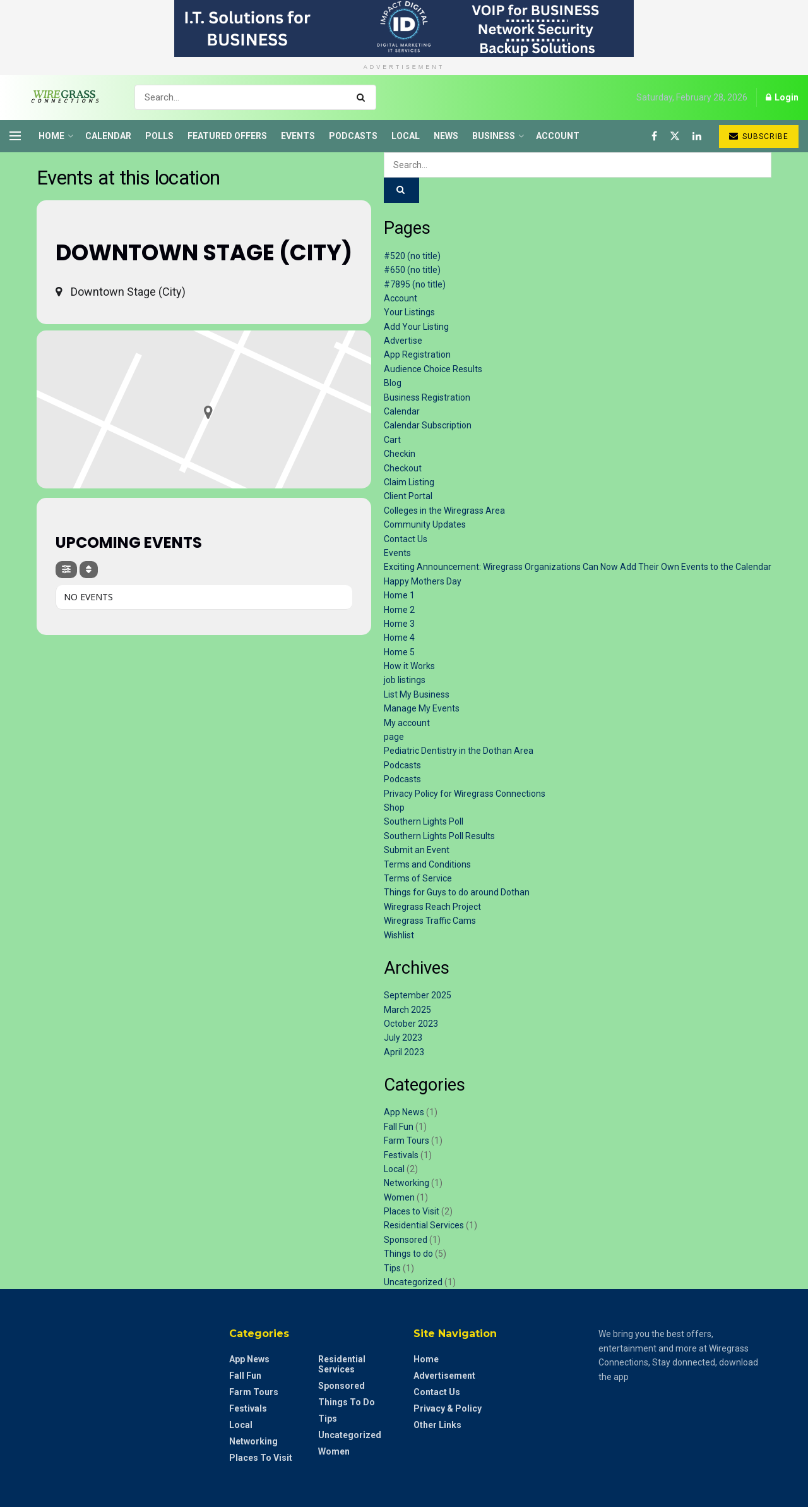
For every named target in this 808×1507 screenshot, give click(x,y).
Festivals (401, 1155)
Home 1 (399, 595)
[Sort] (89, 569)
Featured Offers (227, 136)
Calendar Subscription (428, 425)
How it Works (409, 666)
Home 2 (399, 610)
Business (493, 136)
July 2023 (403, 1037)
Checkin (399, 454)
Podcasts (353, 136)
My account (407, 723)
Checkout (403, 468)
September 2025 (417, 995)
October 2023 (411, 1024)
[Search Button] (363, 97)
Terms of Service (418, 878)
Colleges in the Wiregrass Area (444, 510)
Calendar (108, 136)
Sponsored (405, 1240)
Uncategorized (413, 1282)
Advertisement (444, 1376)
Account (557, 136)
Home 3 (399, 624)
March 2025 (407, 1010)
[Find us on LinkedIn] (696, 136)
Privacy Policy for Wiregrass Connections (464, 794)
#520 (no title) (412, 256)
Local (405, 136)
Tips (392, 1268)
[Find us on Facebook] (654, 136)
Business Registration (427, 397)
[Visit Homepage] (60, 97)
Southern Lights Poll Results (439, 836)
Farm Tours (406, 1140)
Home (51, 136)
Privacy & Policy (447, 1408)
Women (399, 1197)
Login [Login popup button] (782, 97)
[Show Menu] (15, 135)
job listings (404, 680)
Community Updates (425, 524)
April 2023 (404, 1052)
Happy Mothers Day (422, 581)
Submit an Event (416, 850)
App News (404, 1112)
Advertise (403, 341)
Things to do (408, 1254)
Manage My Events (422, 708)
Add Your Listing (416, 327)
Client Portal (408, 496)
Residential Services (424, 1225)
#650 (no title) (412, 270)
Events (298, 136)
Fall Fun (398, 1127)
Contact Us (405, 539)
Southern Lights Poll (423, 821)
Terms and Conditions (427, 864)
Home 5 (399, 652)
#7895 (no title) (415, 284)
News (446, 136)
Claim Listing (409, 482)
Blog (392, 383)
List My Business (416, 694)
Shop (394, 807)
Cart (392, 440)
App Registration (417, 354)
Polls (159, 136)
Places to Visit (411, 1211)
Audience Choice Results (433, 369)
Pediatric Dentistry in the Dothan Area (458, 751)
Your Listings (409, 312)
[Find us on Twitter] (675, 136)
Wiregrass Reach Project (432, 907)
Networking (406, 1183)
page (394, 737)
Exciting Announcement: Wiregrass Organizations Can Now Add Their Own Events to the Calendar (577, 567)
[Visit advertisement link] (404, 28)
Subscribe (758, 136)
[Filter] (66, 569)
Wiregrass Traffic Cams (430, 921)
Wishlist (399, 935)
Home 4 (399, 637)
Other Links (437, 1425)
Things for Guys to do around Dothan (457, 892)
